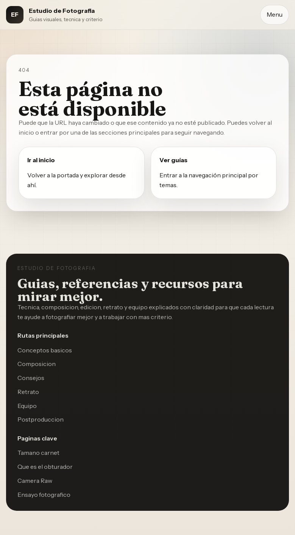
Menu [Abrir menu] (275, 14)
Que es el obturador (45, 466)
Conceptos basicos (44, 350)
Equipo (27, 405)
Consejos (30, 377)
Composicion (36, 364)
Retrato (28, 391)
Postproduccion (40, 419)
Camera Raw (34, 480)
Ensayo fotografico (43, 494)
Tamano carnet (38, 452)
